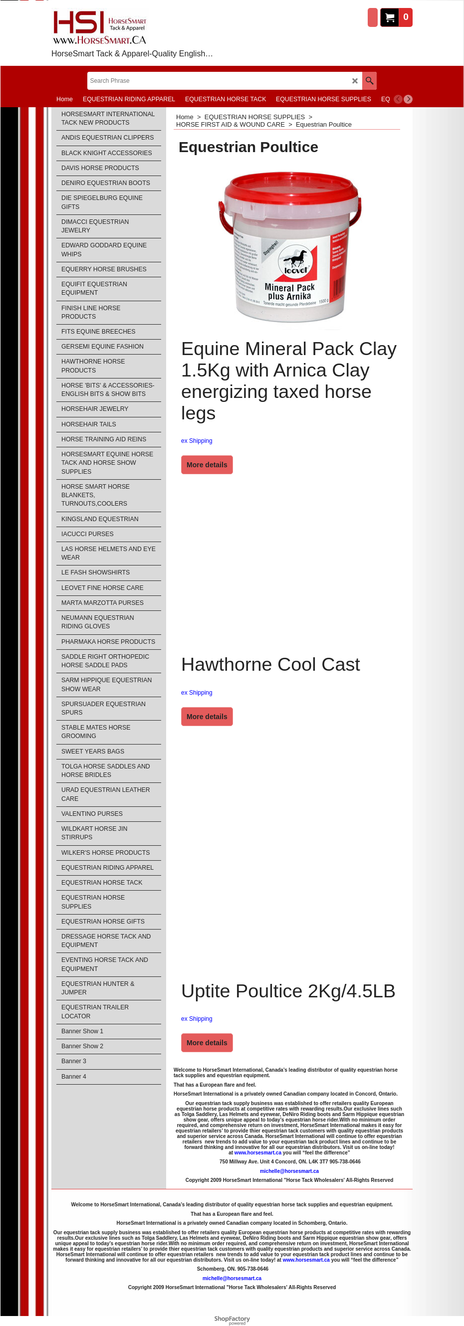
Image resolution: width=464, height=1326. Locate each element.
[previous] (398, 99)
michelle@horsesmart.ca (289, 1171)
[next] (408, 99)
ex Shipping (197, 440)
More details (207, 465)
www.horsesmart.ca (257, 1152)
